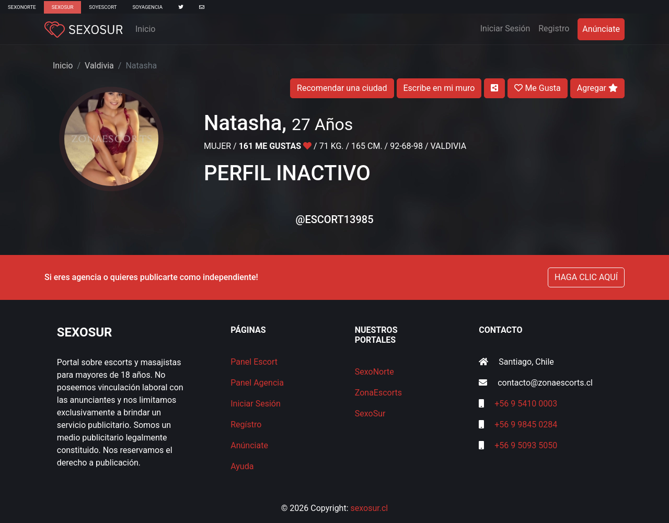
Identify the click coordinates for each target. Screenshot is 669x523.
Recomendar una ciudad (342, 88)
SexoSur (62, 7)
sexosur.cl (369, 508)
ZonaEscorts (378, 393)
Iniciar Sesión (507, 27)
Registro (553, 28)
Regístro (245, 424)
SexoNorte (22, 7)
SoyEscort (103, 7)
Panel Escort (254, 362)
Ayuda (241, 466)
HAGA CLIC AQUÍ (586, 277)
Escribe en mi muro (439, 88)
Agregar (597, 88)
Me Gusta (537, 88)
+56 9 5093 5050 (525, 445)
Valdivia (99, 66)
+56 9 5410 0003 (525, 404)
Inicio (145, 29)
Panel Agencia (257, 383)
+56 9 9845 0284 (525, 424)
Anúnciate (601, 29)
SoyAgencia (147, 7)
